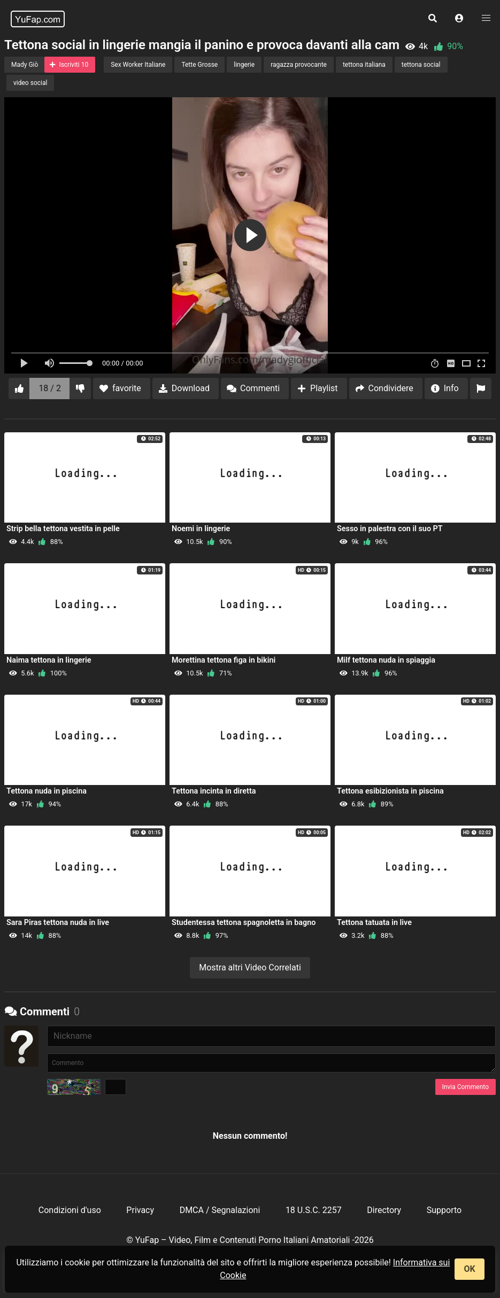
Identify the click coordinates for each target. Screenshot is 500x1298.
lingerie (244, 64)
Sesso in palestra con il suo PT (390, 528)
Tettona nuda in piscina (46, 791)
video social (30, 83)
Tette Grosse (199, 64)
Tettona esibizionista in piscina (390, 791)
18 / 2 (50, 388)
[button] (459, 18)
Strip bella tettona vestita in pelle (63, 528)
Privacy (140, 1210)
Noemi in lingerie (201, 528)
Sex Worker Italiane (138, 64)
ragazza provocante (299, 64)
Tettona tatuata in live (374, 922)
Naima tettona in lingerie (48, 660)
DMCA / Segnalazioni (220, 1210)
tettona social (421, 64)
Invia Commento (465, 1087)
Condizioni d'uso (70, 1210)
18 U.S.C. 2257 (314, 1210)
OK (469, 1269)
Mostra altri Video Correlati (250, 967)
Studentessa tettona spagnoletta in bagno (244, 922)
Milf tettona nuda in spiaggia (386, 660)
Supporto (444, 1210)
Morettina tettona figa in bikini (223, 660)
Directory (384, 1210)
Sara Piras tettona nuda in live (57, 922)
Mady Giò (24, 64)
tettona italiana (364, 64)
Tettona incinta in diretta (214, 791)
